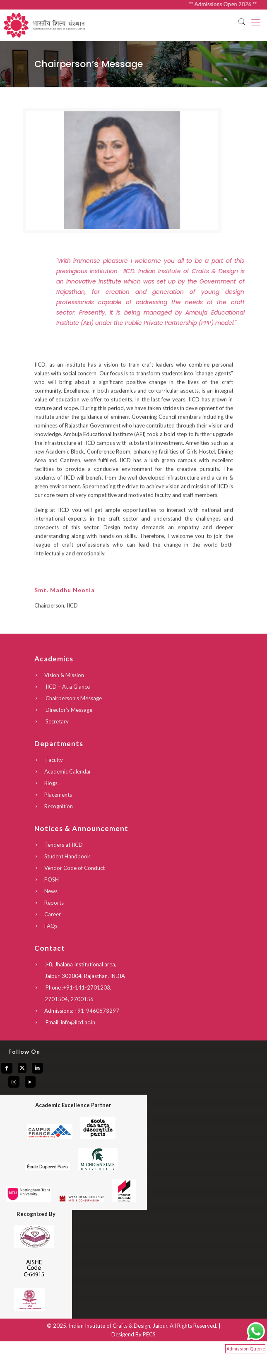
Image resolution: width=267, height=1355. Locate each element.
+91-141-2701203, (87, 987)
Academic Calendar (67, 771)
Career (52, 914)
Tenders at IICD (63, 844)
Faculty (53, 760)
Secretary (56, 721)
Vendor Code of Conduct (74, 868)
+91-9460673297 (97, 1010)
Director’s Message (68, 709)
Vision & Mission (64, 675)
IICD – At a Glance (67, 686)
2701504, (57, 999)
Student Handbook (67, 856)
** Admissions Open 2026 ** (232, 4)
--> (34, 1310)
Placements (58, 794)
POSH (51, 879)
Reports (54, 902)
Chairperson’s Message (73, 698)
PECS (149, 1334)
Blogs (51, 783)
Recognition (58, 806)
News (51, 891)
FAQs (51, 926)
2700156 (82, 999)
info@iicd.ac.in (78, 1022)
